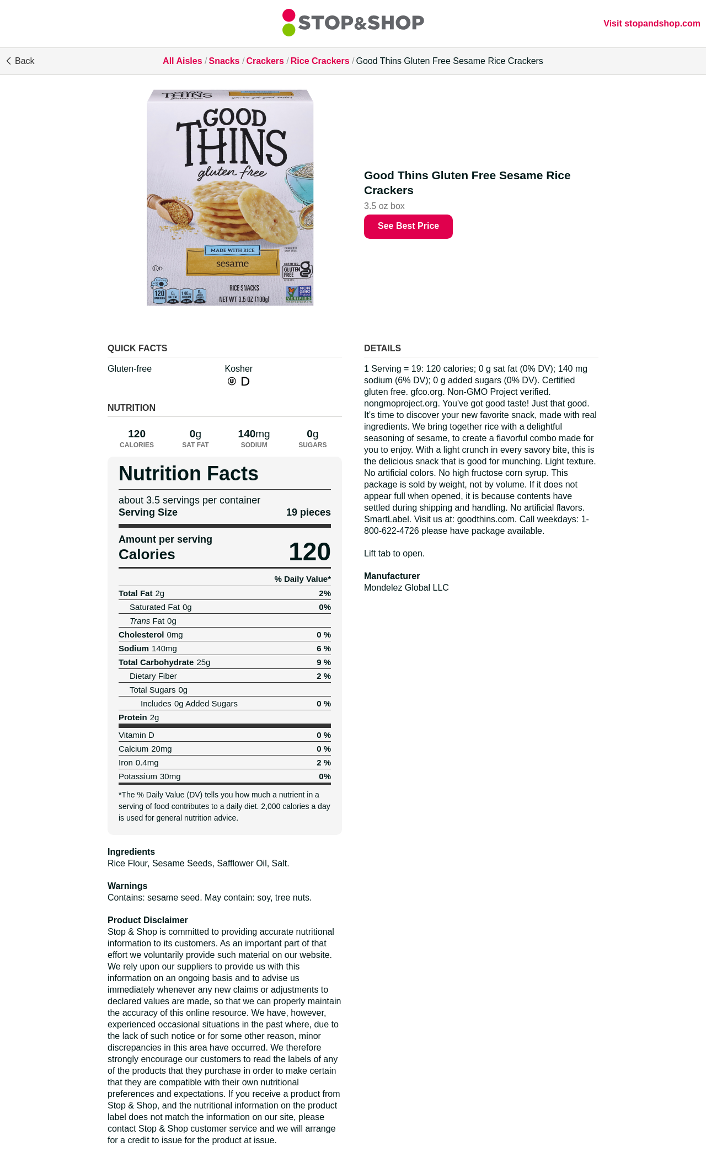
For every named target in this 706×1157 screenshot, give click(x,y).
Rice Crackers (320, 61)
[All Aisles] (353, 24)
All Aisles (182, 61)
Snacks (223, 61)
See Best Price (408, 226)
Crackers (265, 61)
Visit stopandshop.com (651, 23)
